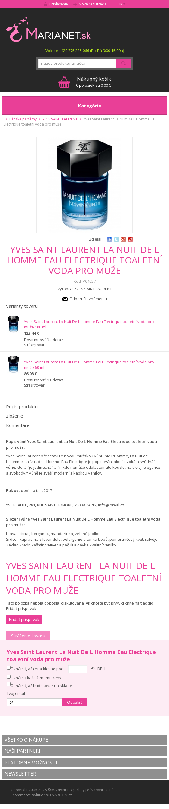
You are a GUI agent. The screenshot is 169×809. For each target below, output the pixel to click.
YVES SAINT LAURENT (60, 119)
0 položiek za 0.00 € (93, 82)
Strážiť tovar (34, 344)
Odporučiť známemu (88, 298)
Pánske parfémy (23, 119)
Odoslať (74, 702)
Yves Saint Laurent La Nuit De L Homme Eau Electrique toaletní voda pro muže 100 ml (89, 324)
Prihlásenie (58, 4)
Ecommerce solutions (29, 795)
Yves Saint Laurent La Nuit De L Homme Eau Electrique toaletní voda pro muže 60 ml (89, 364)
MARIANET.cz (48, 29)
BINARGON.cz (60, 795)
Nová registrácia (93, 4)
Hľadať (123, 63)
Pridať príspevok (24, 619)
